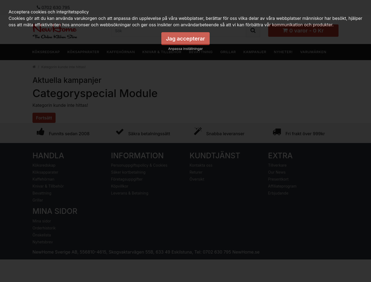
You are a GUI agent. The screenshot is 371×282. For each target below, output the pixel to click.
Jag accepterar (185, 38)
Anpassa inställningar (185, 49)
